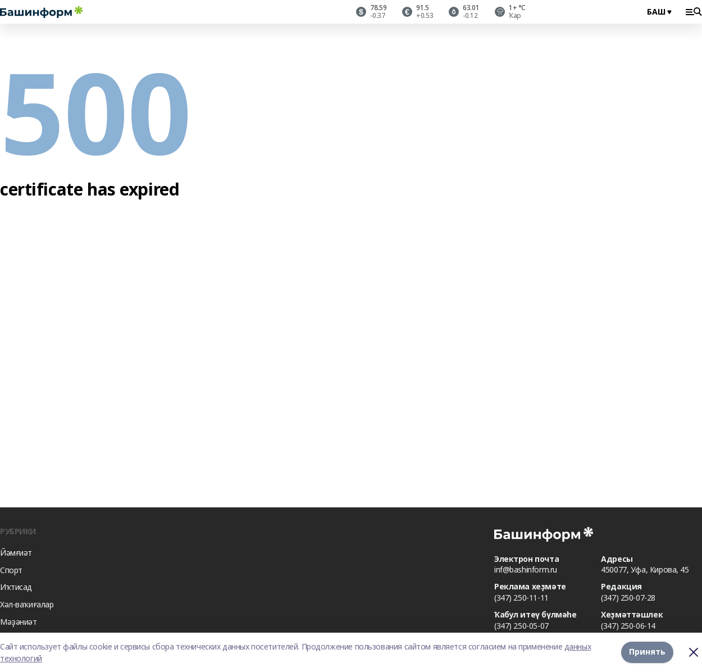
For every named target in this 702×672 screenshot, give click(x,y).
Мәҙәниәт (18, 621)
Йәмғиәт (16, 552)
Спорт (11, 570)
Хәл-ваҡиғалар (27, 604)
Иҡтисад (16, 587)
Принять (647, 652)
